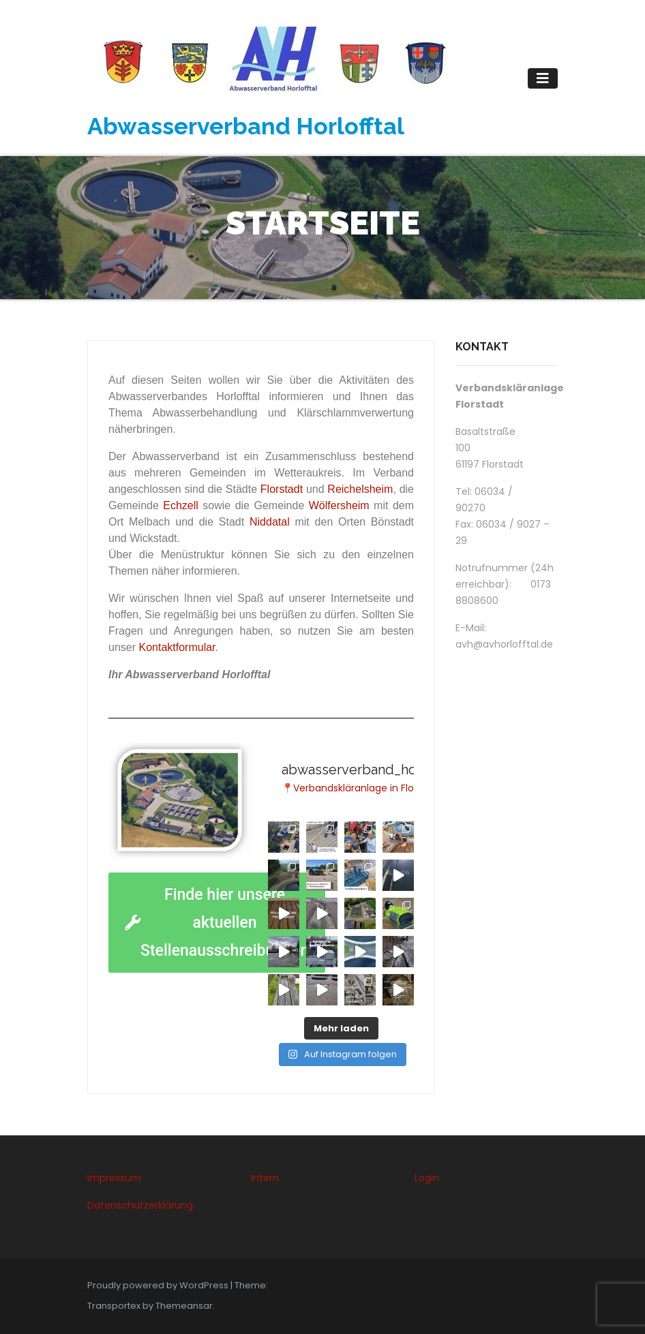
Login (427, 1178)
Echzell (180, 505)
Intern (265, 1178)
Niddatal (270, 522)
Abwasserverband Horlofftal (245, 126)
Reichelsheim (360, 489)
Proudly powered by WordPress (158, 1285)
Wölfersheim (339, 505)
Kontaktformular (176, 647)
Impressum (114, 1178)
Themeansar (184, 1305)
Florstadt (281, 489)
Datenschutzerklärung (140, 1205)
